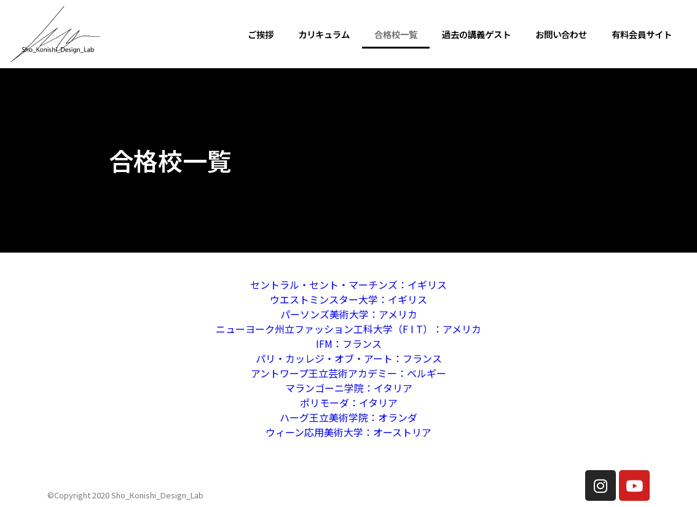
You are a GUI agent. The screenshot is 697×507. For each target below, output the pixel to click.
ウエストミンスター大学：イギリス (348, 299)
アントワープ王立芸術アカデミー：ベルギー (348, 373)
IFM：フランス (349, 343)
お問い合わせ (561, 34)
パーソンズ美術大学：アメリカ (348, 314)
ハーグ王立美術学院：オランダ (348, 417)
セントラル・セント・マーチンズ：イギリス (348, 284)
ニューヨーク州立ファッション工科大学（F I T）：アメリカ (348, 328)
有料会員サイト (642, 34)
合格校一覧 (395, 34)
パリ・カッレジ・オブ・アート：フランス (349, 358)
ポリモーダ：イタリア (349, 402)
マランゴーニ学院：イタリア (348, 387)
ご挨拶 (261, 34)
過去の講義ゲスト (476, 34)
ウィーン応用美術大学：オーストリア (348, 432)
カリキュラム (324, 34)
